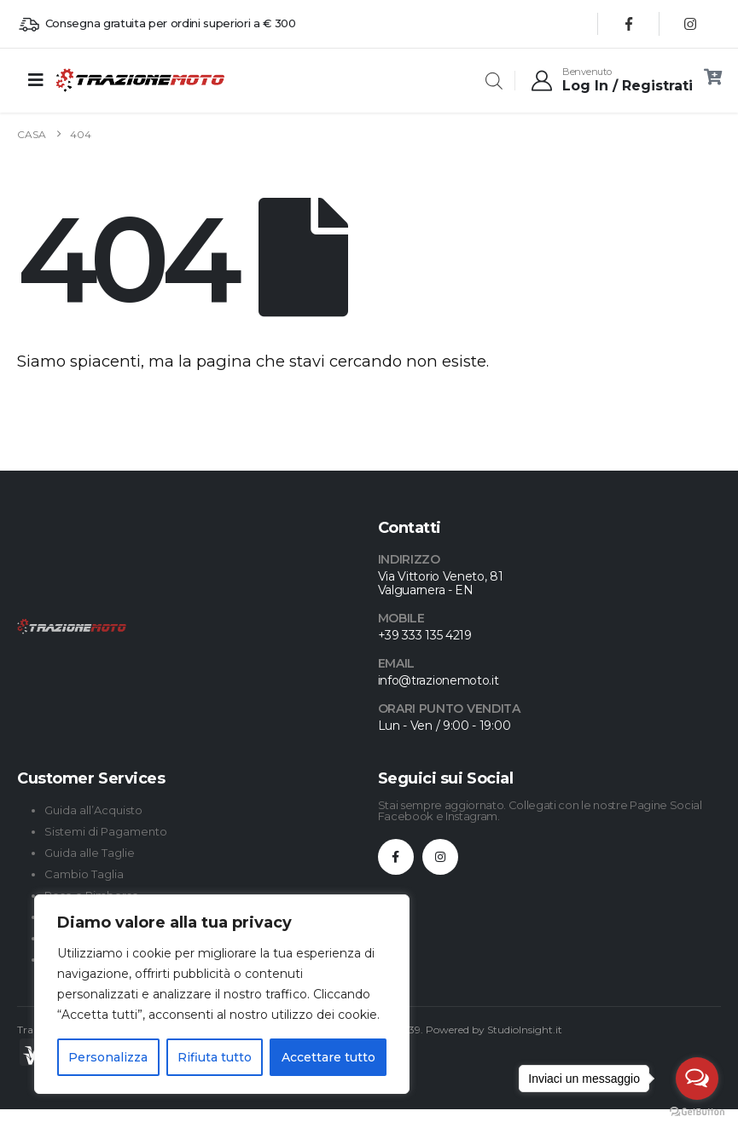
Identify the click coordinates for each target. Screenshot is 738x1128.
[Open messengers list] (697, 1078)
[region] (222, 994)
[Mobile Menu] (36, 80)
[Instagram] (690, 24)
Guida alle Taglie (89, 852)
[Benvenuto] (611, 80)
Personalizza (108, 1057)
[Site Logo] (101, 80)
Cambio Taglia (84, 874)
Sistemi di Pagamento (105, 831)
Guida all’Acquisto (93, 810)
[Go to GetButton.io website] (697, 1111)
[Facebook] (629, 24)
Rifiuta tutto (214, 1057)
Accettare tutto (328, 1057)
